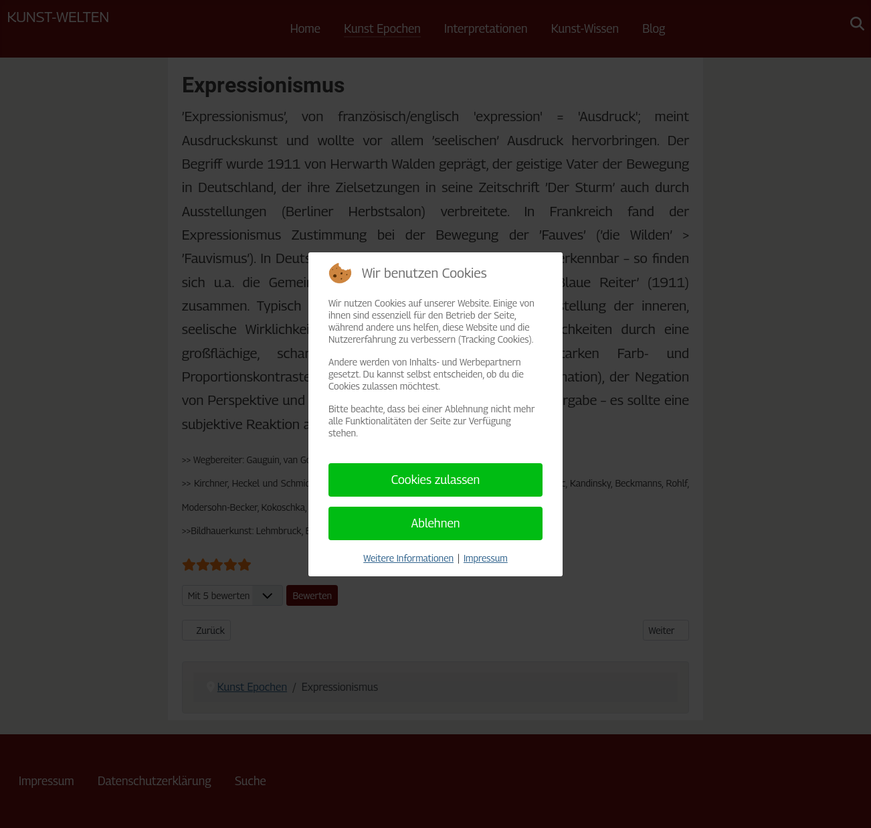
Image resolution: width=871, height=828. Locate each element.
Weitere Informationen (408, 558)
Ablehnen (435, 523)
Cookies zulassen (435, 480)
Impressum (486, 558)
